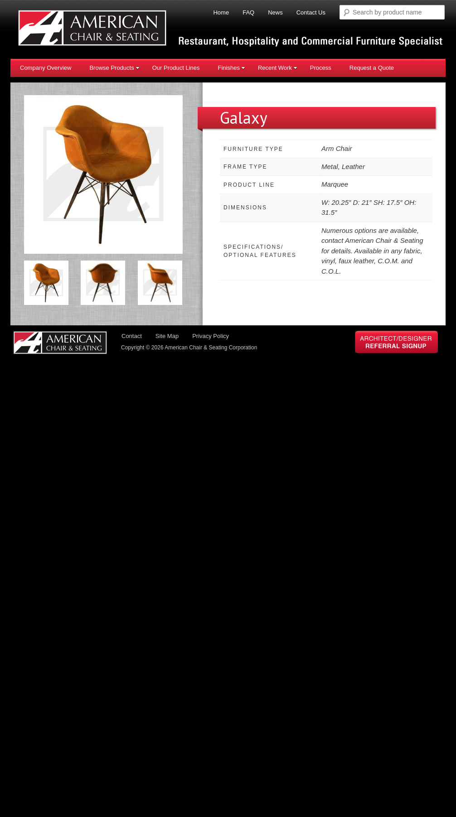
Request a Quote (371, 67)
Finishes (231, 67)
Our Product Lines (176, 67)
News (275, 12)
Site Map (167, 336)
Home (221, 12)
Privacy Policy (210, 336)
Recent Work (277, 67)
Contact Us (310, 12)
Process (320, 67)
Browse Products (114, 67)
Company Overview (45, 67)
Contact (131, 336)
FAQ (248, 12)
